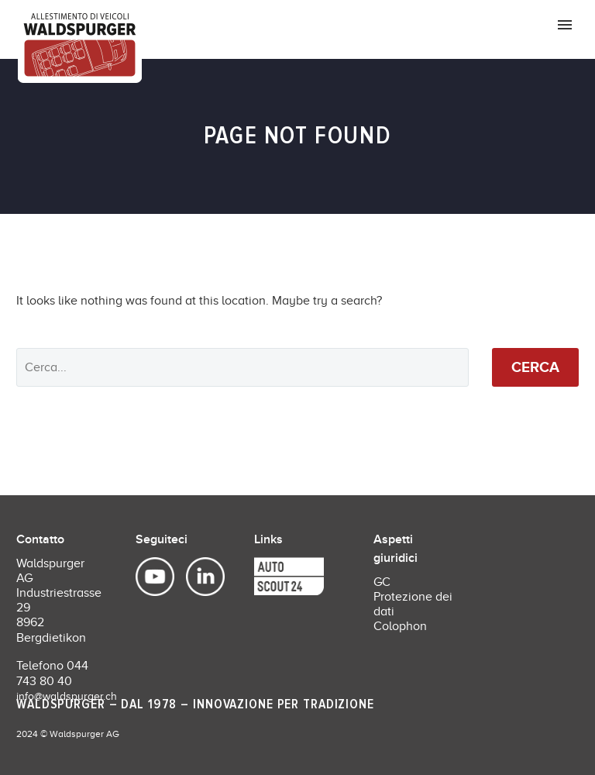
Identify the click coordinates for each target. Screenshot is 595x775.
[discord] (265, 577)
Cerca (535, 367)
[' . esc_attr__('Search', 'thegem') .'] (242, 367)
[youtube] (157, 577)
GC (381, 582)
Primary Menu (565, 24)
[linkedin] (197, 577)
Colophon (400, 626)
